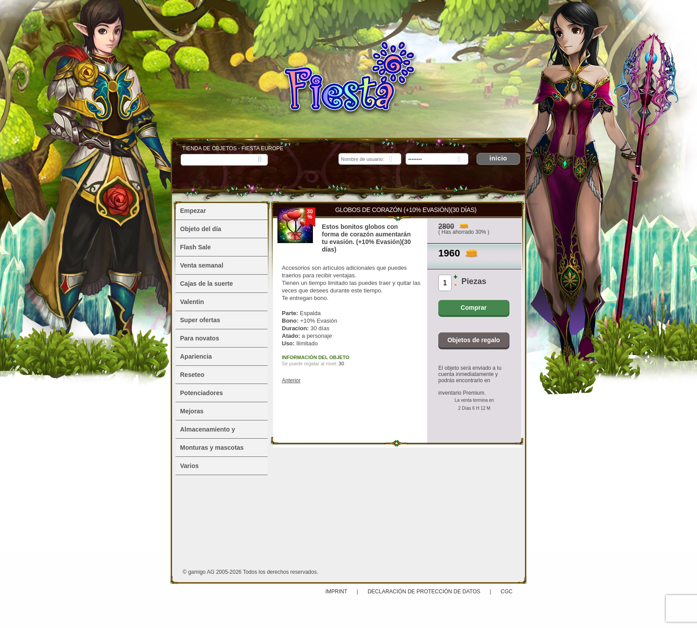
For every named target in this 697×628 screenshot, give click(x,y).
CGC (507, 591)
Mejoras (192, 411)
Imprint (336, 591)
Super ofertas (200, 320)
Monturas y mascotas (212, 447)
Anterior (291, 380)
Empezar (193, 210)
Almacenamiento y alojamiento (207, 432)
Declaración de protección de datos (424, 591)
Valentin (192, 301)
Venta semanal (201, 265)
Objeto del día (200, 228)
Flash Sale (195, 247)
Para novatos (199, 338)
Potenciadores (201, 392)
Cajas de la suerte (206, 283)
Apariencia (196, 356)
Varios (189, 465)
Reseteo (192, 374)
